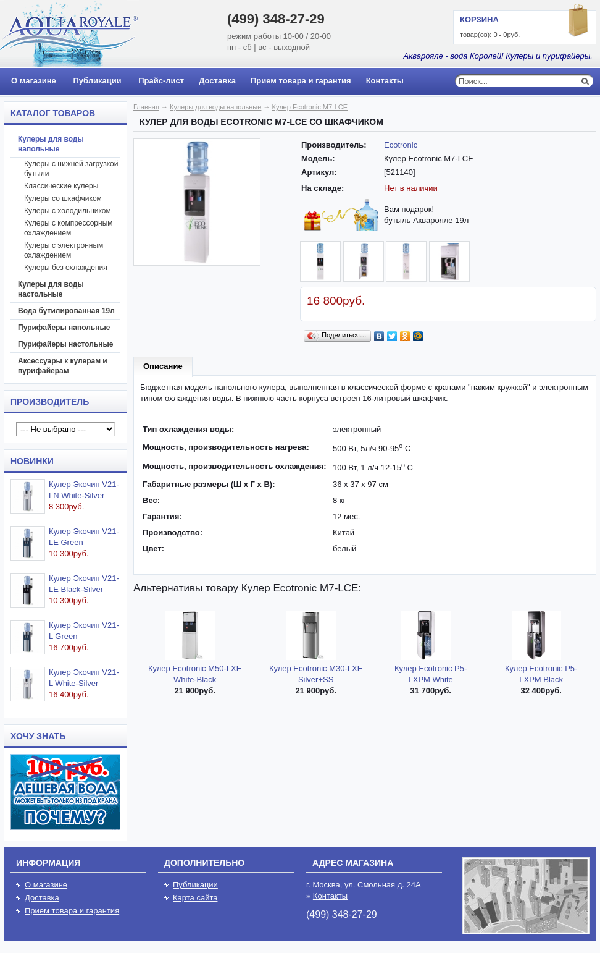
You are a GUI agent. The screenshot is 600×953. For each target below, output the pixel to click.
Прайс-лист (161, 80)
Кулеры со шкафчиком (63, 198)
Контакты (385, 80)
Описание (163, 366)
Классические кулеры (61, 186)
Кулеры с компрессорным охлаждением (68, 228)
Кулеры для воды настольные (51, 289)
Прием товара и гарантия (301, 80)
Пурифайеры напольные (64, 327)
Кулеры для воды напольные (51, 144)
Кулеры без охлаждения (65, 267)
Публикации (97, 80)
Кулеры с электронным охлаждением (63, 250)
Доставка (217, 80)
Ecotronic (400, 145)
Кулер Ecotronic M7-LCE (310, 107)
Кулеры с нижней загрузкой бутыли (71, 168)
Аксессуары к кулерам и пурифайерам (62, 366)
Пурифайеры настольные (66, 344)
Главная (146, 107)
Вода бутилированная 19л (66, 311)
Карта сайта (195, 897)
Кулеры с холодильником (67, 210)
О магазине (33, 80)
